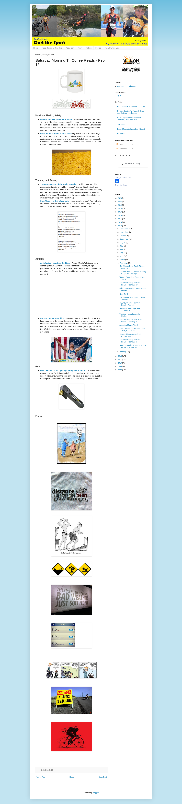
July (121, 246)
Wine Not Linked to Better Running (56, 119)
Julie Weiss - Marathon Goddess (55, 263)
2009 (120, 366)
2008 (120, 370)
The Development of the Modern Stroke (58, 184)
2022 (120, 201)
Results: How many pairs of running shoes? (130, 335)
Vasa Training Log (112, 48)
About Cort (70, 48)
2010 (120, 363)
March (122, 260)
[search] (132, 163)
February (123, 263)
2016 (120, 215)
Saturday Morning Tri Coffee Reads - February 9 (130, 321)
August (123, 242)
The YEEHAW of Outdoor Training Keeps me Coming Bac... (132, 273)
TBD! (119, 96)
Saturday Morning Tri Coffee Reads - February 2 (130, 341)
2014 (120, 222)
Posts (120, 144)
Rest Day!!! (123, 294)
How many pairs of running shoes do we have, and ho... (132, 346)
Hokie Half (121, 134)
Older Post (102, 777)
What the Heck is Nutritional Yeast (56, 133)
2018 (120, 208)
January (123, 352)
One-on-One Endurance (126, 86)
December (124, 229)
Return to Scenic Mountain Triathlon (131, 106)
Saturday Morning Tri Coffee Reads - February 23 (130, 284)
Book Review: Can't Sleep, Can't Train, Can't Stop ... (132, 330)
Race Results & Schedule (52, 48)
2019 (120, 205)
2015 (120, 219)
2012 (120, 356)
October (123, 236)
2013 (120, 226)
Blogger (96, 793)
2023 (120, 198)
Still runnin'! (121, 124)
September (124, 239)
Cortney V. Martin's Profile (123, 178)
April (122, 256)
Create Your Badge (121, 185)
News (80, 48)
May (122, 253)
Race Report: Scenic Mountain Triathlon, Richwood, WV (129, 119)
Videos (89, 48)
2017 (120, 212)
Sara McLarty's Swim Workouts (54, 201)
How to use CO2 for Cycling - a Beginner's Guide (62, 370)
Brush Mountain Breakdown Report (131, 129)
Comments (122, 149)
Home (35, 48)
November (124, 232)
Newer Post (40, 777)
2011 (120, 359)
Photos (98, 48)
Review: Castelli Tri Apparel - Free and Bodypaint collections (130, 112)
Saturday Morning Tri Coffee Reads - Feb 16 (130, 304)
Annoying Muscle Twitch (128, 325)
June (122, 249)
